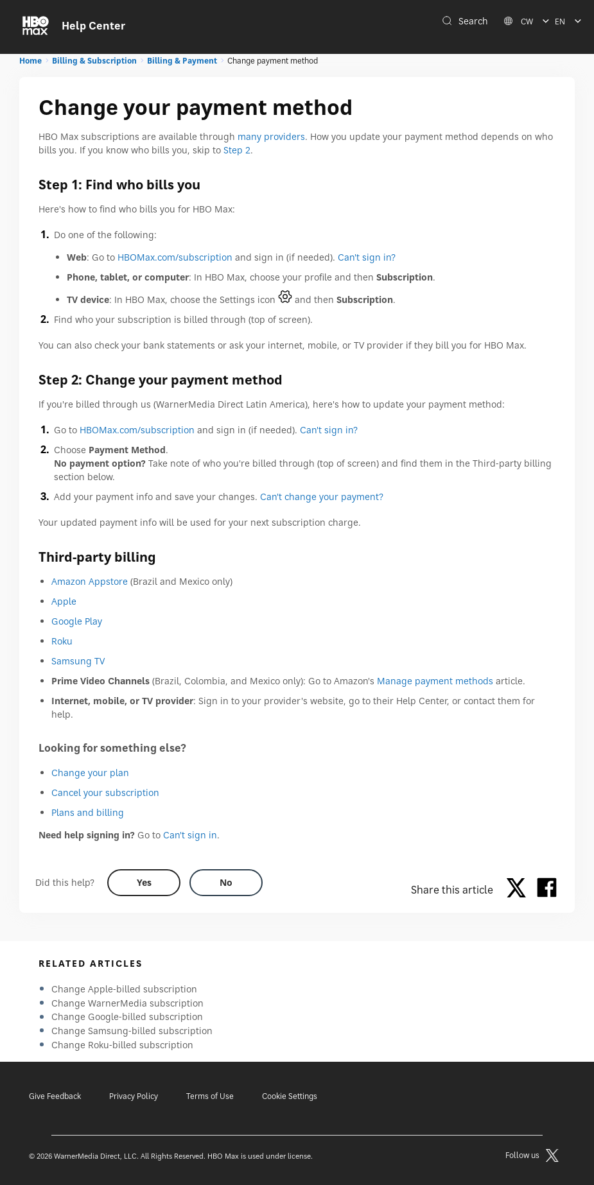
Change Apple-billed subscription (124, 989)
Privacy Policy (133, 1096)
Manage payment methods (435, 681)
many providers (271, 136)
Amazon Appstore (89, 581)
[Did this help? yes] (143, 882)
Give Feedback (55, 1096)
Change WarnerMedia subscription (127, 1003)
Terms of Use (210, 1096)
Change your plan (90, 772)
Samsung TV (78, 661)
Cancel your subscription (105, 792)
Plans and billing (87, 812)
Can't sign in (190, 835)
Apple (63, 601)
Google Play (76, 621)
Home (30, 60)
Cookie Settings (289, 1096)
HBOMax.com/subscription (175, 257)
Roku (62, 641)
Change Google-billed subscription (127, 1016)
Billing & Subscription (94, 60)
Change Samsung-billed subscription (132, 1031)
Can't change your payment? (321, 496)
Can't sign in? (367, 257)
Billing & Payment (182, 60)
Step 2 (236, 150)
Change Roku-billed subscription (122, 1045)
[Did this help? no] (226, 882)
